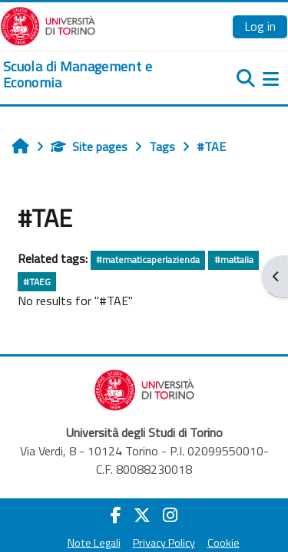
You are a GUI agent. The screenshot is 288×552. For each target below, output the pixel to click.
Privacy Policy (164, 542)
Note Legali (94, 542)
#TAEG (37, 281)
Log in (260, 26)
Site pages (89, 146)
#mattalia (233, 259)
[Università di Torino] (48, 24)
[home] (96, 74)
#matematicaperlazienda (148, 259)
